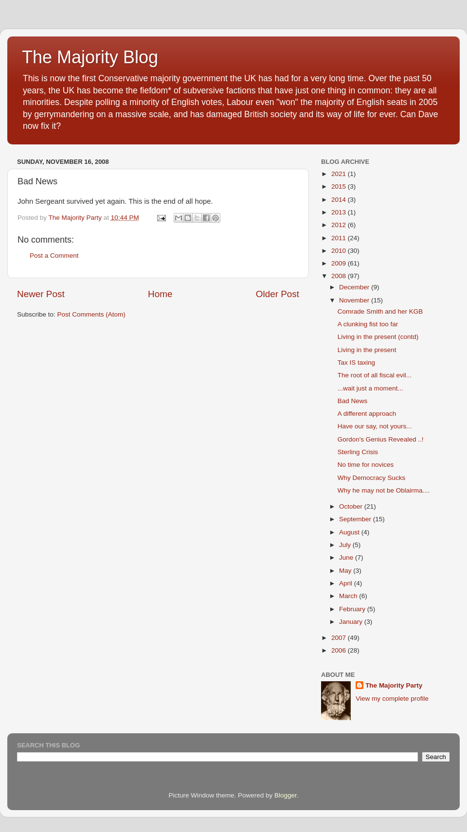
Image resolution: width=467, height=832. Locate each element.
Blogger (285, 795)
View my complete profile (392, 698)
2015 (339, 186)
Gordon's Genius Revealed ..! (381, 439)
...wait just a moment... (370, 388)
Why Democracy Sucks (372, 477)
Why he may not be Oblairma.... (384, 490)
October (351, 506)
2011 (339, 238)
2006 (339, 650)
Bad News (353, 401)
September (356, 519)
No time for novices (366, 464)
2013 (339, 212)
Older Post (277, 294)
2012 (339, 225)
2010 (339, 250)
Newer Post (41, 294)
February (353, 609)
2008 (339, 276)
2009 (339, 263)
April (346, 583)
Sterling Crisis (358, 452)
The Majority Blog (90, 57)
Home (160, 294)
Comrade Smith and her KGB (380, 311)
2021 (339, 173)
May (346, 570)
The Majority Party (393, 685)
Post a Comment (54, 255)
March (349, 596)
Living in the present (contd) (378, 336)
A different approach (367, 413)
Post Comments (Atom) (91, 314)
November (355, 300)
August (350, 532)
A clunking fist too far (368, 324)
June (347, 557)
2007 (339, 637)
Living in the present (367, 350)
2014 (339, 199)
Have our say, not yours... (375, 426)
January (351, 621)
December (355, 287)
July (346, 545)
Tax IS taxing (356, 362)
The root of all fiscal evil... (375, 375)
